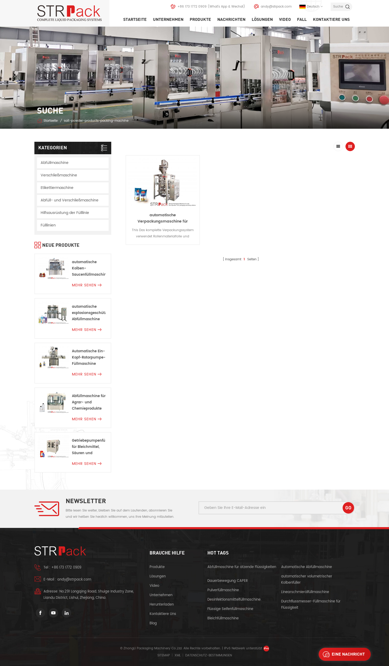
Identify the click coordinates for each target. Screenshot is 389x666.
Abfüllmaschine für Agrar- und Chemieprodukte (89, 402)
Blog (153, 623)
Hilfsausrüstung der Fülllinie (65, 213)
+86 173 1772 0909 (192, 6)
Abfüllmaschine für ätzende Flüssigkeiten (241, 567)
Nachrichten (231, 19)
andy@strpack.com (276, 6)
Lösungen (262, 19)
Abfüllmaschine (55, 163)
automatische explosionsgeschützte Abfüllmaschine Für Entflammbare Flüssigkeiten (89, 313)
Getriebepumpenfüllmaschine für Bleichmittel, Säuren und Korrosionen (89, 447)
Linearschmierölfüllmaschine (305, 592)
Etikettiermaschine (57, 188)
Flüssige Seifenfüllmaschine (230, 609)
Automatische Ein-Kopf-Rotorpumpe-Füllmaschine (89, 358)
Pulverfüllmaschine (223, 590)
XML (178, 655)
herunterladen (162, 604)
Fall (302, 19)
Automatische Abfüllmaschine (306, 567)
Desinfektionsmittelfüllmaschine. (234, 599)
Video (285, 19)
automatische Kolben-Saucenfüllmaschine (89, 269)
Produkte (200, 19)
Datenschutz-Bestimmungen (208, 655)
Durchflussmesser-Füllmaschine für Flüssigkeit (311, 604)
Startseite (135, 19)
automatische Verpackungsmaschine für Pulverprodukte (163, 221)
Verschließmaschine (59, 175)
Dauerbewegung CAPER (228, 581)
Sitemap (163, 655)
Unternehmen (168, 19)
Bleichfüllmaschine (223, 618)
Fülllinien (48, 225)
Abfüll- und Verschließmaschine (69, 200)
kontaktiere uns (331, 19)
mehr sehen (86, 285)
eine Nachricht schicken (342, 654)
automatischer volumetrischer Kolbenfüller (306, 579)
